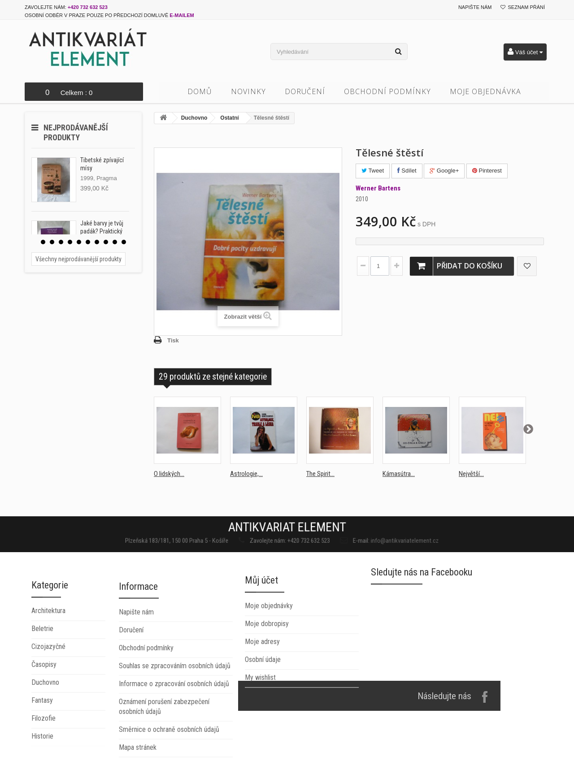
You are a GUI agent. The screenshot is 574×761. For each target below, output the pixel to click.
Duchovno (194, 118)
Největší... (471, 474)
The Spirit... (320, 474)
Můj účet (261, 634)
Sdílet (407, 170)
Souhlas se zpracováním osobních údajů (174, 748)
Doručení (305, 91)
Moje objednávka (485, 91)
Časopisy (44, 743)
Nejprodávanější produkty (75, 132)
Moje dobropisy (267, 678)
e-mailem (182, 15)
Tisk (173, 340)
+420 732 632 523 (88, 7)
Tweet (372, 170)
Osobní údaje (263, 713)
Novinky (248, 91)
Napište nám (475, 7)
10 (124, 242)
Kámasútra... (399, 474)
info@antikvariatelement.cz (363, 538)
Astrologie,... (246, 474)
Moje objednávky (269, 660)
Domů (199, 91)
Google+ (444, 170)
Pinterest (487, 170)
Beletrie (42, 707)
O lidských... (169, 474)
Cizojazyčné (48, 725)
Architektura (48, 689)
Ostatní (229, 118)
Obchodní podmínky (387, 91)
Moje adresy (262, 696)
